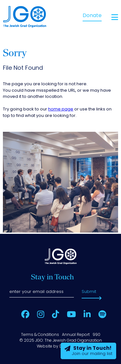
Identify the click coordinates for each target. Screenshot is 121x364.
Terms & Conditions (40, 335)
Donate (92, 15)
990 (96, 335)
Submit (89, 292)
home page (60, 109)
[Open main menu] (114, 17)
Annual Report (76, 335)
